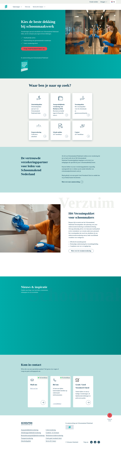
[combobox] (113, 1)
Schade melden (93, 2)
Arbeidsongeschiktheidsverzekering (31, 433)
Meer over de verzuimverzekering (81, 251)
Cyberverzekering (51, 430)
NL (113, 2)
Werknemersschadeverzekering (54, 435)
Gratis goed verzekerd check (54, 438)
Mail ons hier (34, 388)
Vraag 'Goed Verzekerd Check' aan (34, 48)
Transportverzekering (27, 438)
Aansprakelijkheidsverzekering (29, 430)
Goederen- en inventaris (52, 433)
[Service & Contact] (39, 7)
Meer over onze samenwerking (71, 182)
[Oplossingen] (17, 7)
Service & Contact (51, 441)
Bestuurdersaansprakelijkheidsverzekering (33, 435)
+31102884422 (57, 404)
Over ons (27, 7)
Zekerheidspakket (26, 441)
